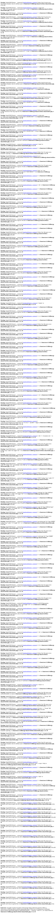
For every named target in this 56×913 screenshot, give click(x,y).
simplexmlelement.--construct (30, 2)
